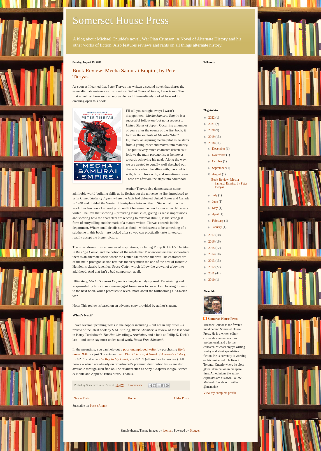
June (215, 201)
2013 (212, 260)
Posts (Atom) (98, 405)
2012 (212, 267)
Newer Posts (81, 398)
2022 (212, 117)
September (219, 168)
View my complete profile (220, 393)
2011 (211, 273)
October (217, 161)
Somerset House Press (120, 20)
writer (140, 349)
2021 (212, 124)
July (215, 195)
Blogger (195, 430)
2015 (212, 248)
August (217, 174)
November (219, 155)
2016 (212, 241)
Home (132, 398)
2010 (212, 279)
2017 (212, 235)
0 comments (135, 385)
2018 (212, 143)
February (218, 220)
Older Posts (181, 398)
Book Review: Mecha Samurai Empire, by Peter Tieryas (229, 183)
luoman (167, 430)
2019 (212, 136)
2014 (212, 254)
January (217, 227)
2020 (212, 130)
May (215, 208)
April (215, 214)
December (219, 148)
